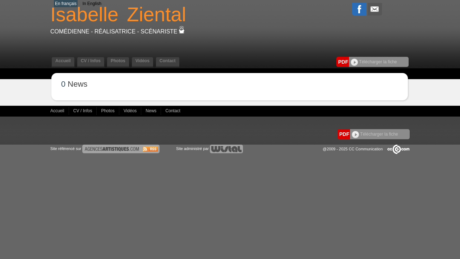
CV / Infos (91, 60)
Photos (118, 60)
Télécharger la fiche (374, 61)
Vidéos (142, 60)
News (151, 110)
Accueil (63, 60)
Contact (168, 60)
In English (91, 3)
